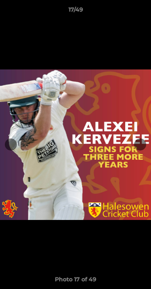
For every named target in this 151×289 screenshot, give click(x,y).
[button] (141, 11)
